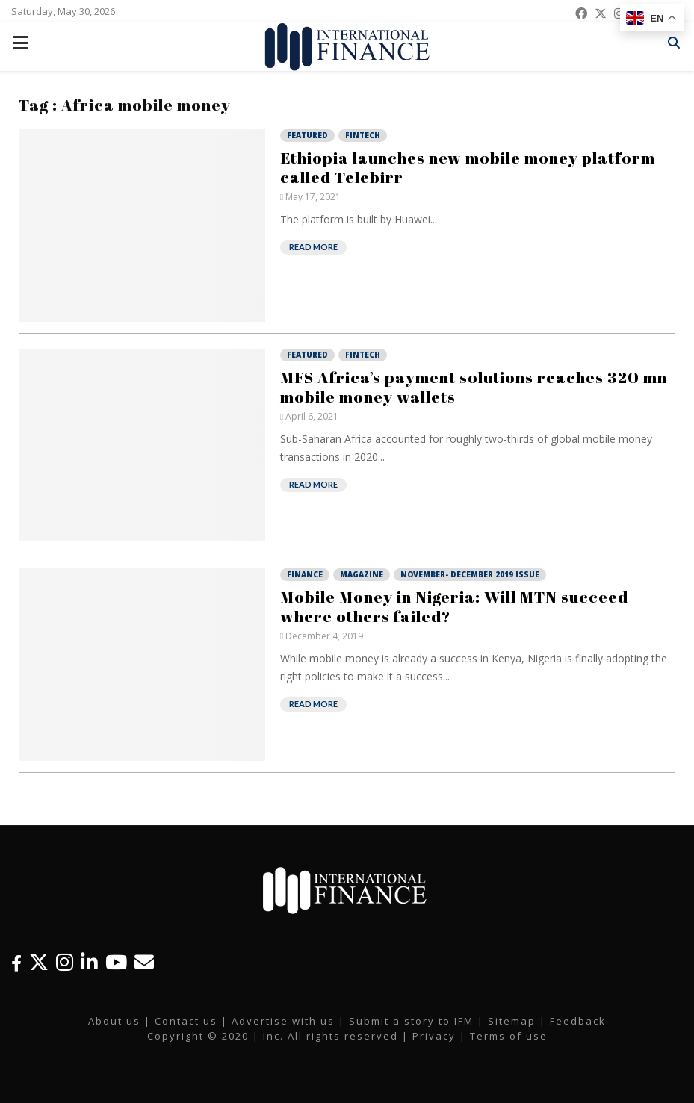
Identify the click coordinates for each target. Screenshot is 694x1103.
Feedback (578, 1021)
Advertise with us (283, 1021)
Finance (305, 574)
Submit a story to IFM (411, 1021)
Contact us (186, 1021)
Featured (307, 135)
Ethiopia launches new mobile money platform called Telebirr (467, 167)
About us (114, 1021)
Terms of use (509, 1036)
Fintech (362, 135)
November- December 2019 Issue (469, 574)
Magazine (361, 574)
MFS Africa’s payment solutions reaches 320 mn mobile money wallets (473, 387)
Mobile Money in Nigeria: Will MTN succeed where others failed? (454, 606)
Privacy (434, 1036)
